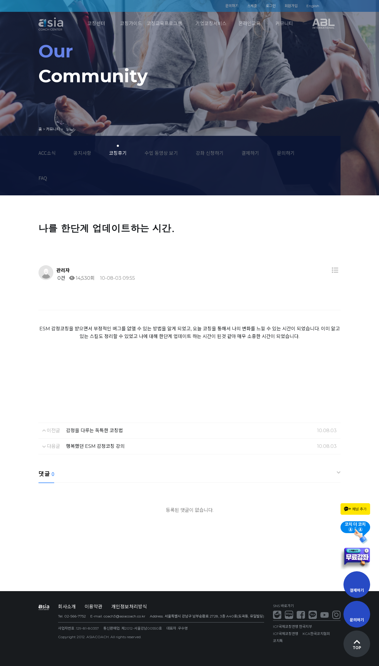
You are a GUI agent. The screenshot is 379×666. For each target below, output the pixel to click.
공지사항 (82, 152)
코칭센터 (96, 23)
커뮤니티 (284, 23)
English (312, 6)
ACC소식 (47, 152)
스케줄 (252, 6)
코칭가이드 (131, 23)
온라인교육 (249, 23)
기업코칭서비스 (211, 23)
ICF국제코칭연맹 (285, 633)
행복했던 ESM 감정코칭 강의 (95, 446)
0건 (60, 278)
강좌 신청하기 (210, 152)
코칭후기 (118, 152)
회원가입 (291, 6)
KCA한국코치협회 (316, 633)
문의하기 (231, 6)
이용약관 (93, 606)
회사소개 (67, 606)
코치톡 (278, 640)
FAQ (42, 177)
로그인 (271, 6)
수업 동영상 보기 (161, 152)
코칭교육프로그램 (164, 23)
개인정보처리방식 (129, 606)
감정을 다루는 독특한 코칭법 (94, 430)
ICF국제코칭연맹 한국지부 (292, 626)
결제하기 (250, 152)
